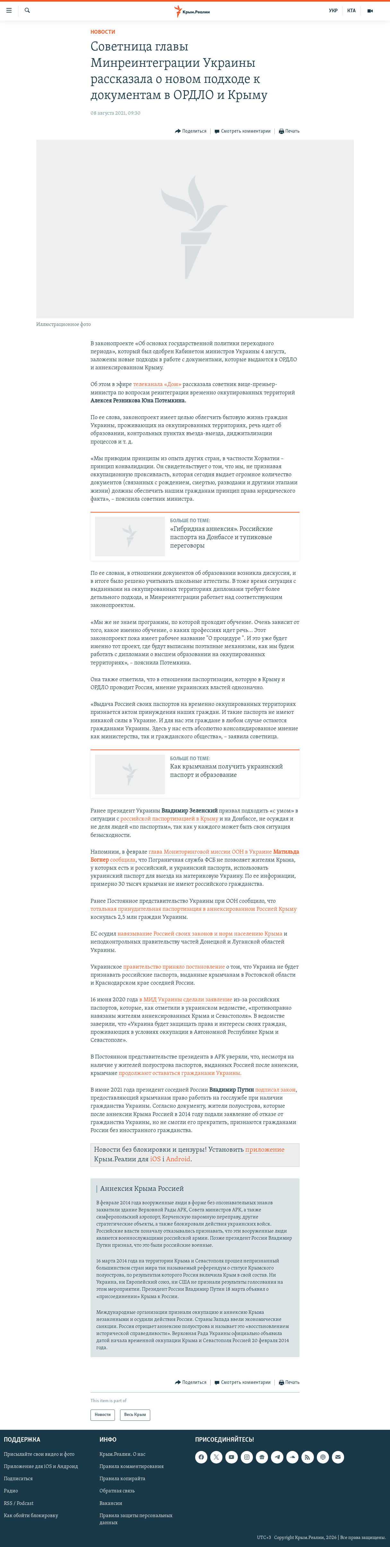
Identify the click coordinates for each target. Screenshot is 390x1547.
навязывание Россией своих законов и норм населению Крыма (199, 934)
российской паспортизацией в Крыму (169, 819)
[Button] (191, 131)
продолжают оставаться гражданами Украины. (180, 1073)
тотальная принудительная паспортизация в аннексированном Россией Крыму (194, 909)
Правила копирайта (122, 1478)
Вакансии (111, 1503)
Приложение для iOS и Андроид (41, 1466)
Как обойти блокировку (31, 1515)
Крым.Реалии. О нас (122, 1454)
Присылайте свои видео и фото (39, 1454)
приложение (264, 1150)
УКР (333, 10)
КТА (351, 10)
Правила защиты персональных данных (136, 1519)
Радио (11, 1491)
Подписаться (18, 1478)
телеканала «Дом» (158, 385)
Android (178, 1159)
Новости (103, 32)
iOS (155, 1159)
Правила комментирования (132, 1466)
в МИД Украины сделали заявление (186, 1000)
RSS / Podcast (18, 1503)
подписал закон (275, 1090)
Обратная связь (117, 1491)
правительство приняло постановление (174, 967)
